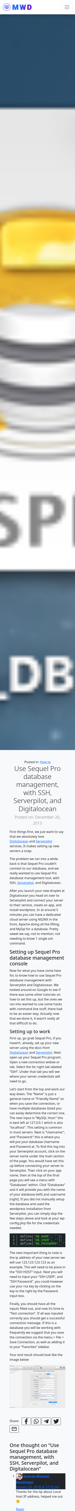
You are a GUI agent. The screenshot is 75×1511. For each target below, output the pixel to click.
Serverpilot (44, 841)
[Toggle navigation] (67, 7)
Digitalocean (19, 841)
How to (45, 762)
